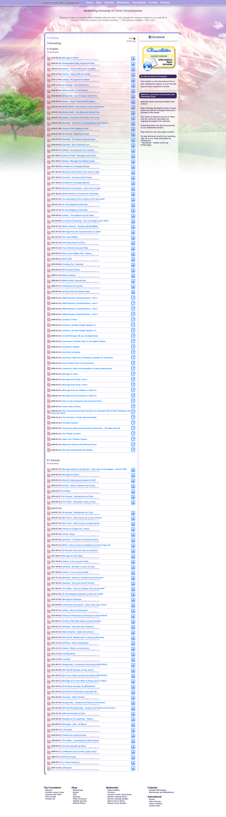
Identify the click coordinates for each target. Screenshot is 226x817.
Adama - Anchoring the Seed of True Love (80, 118)
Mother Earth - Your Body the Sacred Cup (80, 112)
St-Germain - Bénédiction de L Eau (77, 512)
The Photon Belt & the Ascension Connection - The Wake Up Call (91, 428)
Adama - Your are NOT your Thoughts (79, 69)
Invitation (66, 491)
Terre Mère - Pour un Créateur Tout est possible (83, 588)
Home (89, 2)
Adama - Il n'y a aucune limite (75, 561)
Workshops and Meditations (161, 792)
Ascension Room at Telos (73, 242)
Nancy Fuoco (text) (116, 801)
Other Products (80, 799)
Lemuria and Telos (53, 794)
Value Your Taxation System (74, 439)
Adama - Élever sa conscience (75, 648)
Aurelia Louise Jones (54, 792)
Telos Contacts (155, 803)
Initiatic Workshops (157, 790)
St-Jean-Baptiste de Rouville (75, 204)
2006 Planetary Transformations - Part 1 (79, 298)
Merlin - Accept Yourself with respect (78, 101)
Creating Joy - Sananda (72, 264)
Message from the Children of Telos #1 (79, 390)
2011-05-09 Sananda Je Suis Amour (78, 670)
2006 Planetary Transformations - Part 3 (79, 309)
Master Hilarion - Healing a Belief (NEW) (80, 226)
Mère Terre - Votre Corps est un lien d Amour (82, 518)
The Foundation (52, 787)
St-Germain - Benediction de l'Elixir (78, 496)
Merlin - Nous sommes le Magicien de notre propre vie (86, 545)
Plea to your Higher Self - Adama (76, 253)
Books (76, 792)
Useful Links (154, 806)
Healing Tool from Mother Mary (76, 291)
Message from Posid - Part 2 (74, 385)
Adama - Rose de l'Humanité (74, 610)
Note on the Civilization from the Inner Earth (81, 401)
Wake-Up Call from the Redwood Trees (79, 444)
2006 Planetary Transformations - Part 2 (79, 303)
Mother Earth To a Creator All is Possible (80, 194)
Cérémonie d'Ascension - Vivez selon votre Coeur (84, 605)
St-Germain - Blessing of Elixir (75, 134)
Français (165, 2)
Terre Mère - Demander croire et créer (79, 502)
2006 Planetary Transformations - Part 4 (79, 314)
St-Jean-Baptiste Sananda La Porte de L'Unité (82, 594)
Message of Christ (70, 58)
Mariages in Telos (70, 374)
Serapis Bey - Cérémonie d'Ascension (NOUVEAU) (84, 664)
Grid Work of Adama (71, 352)
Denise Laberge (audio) (118, 799)
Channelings (53, 38)
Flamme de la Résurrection (74, 735)
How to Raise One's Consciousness (78, 363)
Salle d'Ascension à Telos (73, 713)
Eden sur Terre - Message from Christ (79, 155)
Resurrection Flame (71, 270)
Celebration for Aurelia (72, 286)
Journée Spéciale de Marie (74, 746)
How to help (50, 797)
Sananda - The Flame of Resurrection (78, 139)
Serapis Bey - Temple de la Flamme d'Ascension (83, 702)
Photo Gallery (114, 790)
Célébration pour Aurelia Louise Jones (79, 751)
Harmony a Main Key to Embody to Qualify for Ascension (87, 358)
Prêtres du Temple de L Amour (75, 529)
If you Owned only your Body (75, 248)
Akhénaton (67, 768)
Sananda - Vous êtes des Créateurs (78, 626)
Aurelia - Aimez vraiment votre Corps (78, 485)
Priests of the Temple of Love (75, 128)
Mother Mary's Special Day (74, 280)
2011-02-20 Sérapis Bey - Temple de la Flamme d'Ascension (88, 708)
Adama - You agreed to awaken (76, 79)
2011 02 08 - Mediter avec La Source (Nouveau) (83, 637)
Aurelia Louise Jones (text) (119, 794)
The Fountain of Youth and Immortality (79, 417)
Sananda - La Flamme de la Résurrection (80, 539)
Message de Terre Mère (72, 556)
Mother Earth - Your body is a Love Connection (83, 107)
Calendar (109, 2)
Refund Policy (79, 803)
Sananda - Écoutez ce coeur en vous (78, 567)
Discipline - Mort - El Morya (74, 724)
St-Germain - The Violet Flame (75, 85)
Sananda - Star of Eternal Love (76, 145)
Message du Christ (70, 475)
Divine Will (67, 259)
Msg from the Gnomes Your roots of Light (80, 172)
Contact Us (50, 799)
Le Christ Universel (70, 762)
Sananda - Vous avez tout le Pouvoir (78, 583)
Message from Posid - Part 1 (74, 379)
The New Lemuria (70, 423)
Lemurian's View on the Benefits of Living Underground (87, 368)
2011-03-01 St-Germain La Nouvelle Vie (79, 691)
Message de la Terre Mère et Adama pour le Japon (84, 681)
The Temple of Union (71, 434)
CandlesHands (68, 654)
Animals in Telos (69, 319)
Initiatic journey (80, 801)
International (139, 2)
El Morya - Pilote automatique (75, 643)
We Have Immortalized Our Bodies (77, 450)
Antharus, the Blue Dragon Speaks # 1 (79, 325)
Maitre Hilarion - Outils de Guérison (78, 632)
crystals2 (66, 659)
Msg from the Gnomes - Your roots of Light (81, 188)
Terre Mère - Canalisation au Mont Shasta (80, 740)
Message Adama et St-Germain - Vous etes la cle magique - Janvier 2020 (94, 469)
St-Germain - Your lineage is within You (79, 96)
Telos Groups (155, 801)
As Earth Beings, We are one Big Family (80, 336)
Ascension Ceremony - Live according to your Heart (85, 221)
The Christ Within (70, 237)
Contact (153, 2)
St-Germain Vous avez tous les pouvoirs (80, 550)
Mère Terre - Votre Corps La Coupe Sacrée (81, 523)
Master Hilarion (69, 275)
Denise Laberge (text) (117, 797)
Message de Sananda (71, 599)
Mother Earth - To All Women (75, 90)
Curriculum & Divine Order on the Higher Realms (84, 341)
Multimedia (123, 2)
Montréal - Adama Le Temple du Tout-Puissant (82, 578)
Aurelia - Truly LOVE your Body (76, 74)
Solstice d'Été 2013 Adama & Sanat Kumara (81, 621)
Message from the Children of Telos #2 (79, 396)
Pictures (76, 797)
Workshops (78, 790)
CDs (75, 794)
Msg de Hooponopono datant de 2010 (79, 480)
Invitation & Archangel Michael (76, 166)
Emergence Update (70, 347)
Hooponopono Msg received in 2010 (78, 63)
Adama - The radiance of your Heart (78, 215)
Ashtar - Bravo (68, 534)
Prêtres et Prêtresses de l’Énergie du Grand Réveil (84, 615)
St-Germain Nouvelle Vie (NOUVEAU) (78, 686)
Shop (98, 2)
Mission (48, 790)
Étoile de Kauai (69, 757)
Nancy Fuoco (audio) (117, 803)
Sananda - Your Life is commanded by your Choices (85, 123)
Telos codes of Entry (71, 406)
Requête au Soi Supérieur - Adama (77, 719)
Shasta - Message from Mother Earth (78, 161)
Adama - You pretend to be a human (78, 150)
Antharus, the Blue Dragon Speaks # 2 (79, 330)
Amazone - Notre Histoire (73, 697)
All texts (111, 792)
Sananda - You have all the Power (77, 177)
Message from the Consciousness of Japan (81, 232)
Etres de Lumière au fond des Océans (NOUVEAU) (84, 675)
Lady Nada (67, 730)
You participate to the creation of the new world (83, 199)
